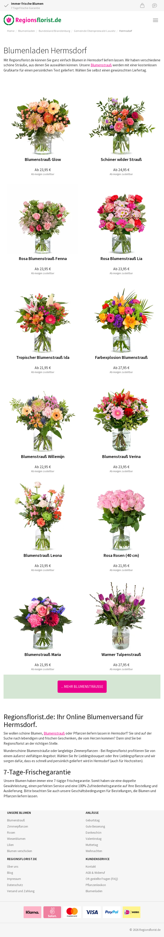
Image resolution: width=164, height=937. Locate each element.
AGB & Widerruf (95, 873)
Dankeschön (93, 833)
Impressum (14, 879)
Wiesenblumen (16, 839)
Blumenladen (26, 31)
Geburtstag (93, 820)
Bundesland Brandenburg (54, 31)
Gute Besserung (95, 826)
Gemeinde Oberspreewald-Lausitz (94, 31)
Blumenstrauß (101, 65)
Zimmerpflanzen (17, 826)
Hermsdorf (125, 31)
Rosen (11, 833)
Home (10, 31)
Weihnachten (94, 851)
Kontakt (91, 867)
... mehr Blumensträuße (82, 686)
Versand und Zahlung (20, 891)
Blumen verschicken (19, 851)
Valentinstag (93, 839)
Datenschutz (15, 885)
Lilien (10, 845)
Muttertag (92, 845)
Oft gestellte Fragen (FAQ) (102, 879)
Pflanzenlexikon (96, 885)
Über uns (12, 867)
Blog (10, 873)
